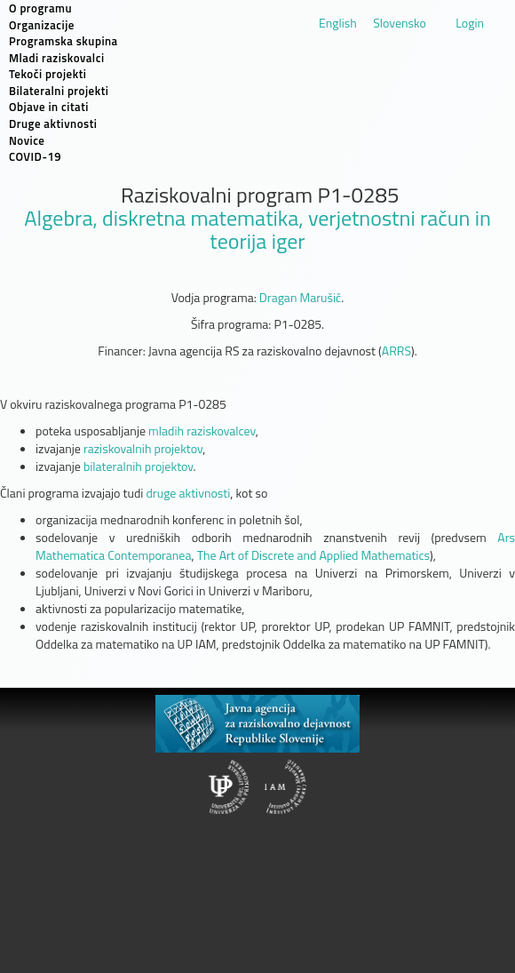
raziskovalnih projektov (142, 448)
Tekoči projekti (47, 74)
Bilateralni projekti (58, 91)
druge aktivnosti (188, 492)
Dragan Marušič (300, 297)
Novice (26, 140)
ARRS (396, 350)
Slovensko (399, 22)
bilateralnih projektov (138, 466)
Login (470, 22)
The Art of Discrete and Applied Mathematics (313, 555)
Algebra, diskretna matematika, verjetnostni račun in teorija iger (257, 229)
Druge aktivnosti (53, 123)
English (338, 22)
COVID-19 (35, 156)
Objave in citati (49, 107)
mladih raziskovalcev (202, 430)
